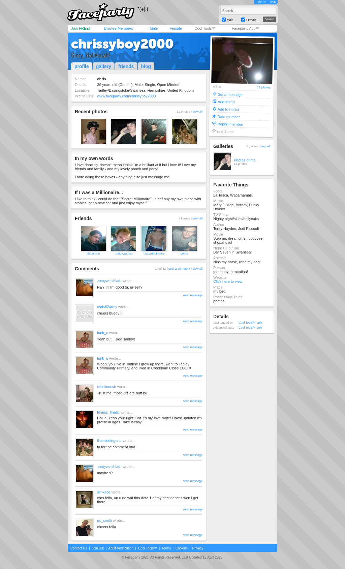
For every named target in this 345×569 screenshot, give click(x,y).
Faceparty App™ (245, 28)
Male (154, 28)
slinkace (104, 492)
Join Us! (98, 548)
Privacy (197, 548)
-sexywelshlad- (109, 281)
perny (184, 253)
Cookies (182, 548)
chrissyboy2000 (122, 44)
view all (197, 111)
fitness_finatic (108, 412)
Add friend (226, 101)
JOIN (273, 2)
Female (175, 28)
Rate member (228, 116)
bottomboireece (154, 253)
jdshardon (93, 253)
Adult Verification (120, 548)
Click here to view (227, 281)
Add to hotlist (228, 109)
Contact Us (78, 548)
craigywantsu (124, 253)
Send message (230, 94)
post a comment (179, 268)
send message (192, 295)
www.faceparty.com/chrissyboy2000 (126, 96)
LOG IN (260, 2)
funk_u (102, 333)
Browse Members (118, 28)
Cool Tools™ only (250, 322)
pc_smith (104, 520)
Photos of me (245, 160)
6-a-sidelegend (109, 441)
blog (146, 66)
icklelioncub (106, 387)
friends (126, 66)
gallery (103, 66)
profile (81, 66)
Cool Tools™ (204, 28)
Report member (230, 124)
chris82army (107, 307)
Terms (166, 548)
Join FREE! (80, 28)
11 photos (264, 87)
